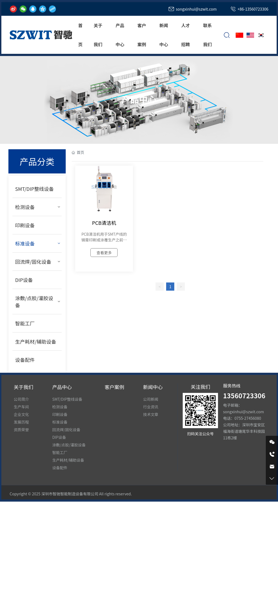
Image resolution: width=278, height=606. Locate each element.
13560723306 (244, 395)
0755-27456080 (248, 418)
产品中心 (139, 98)
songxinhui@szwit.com (196, 9)
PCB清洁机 (104, 222)
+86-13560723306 (253, 9)
